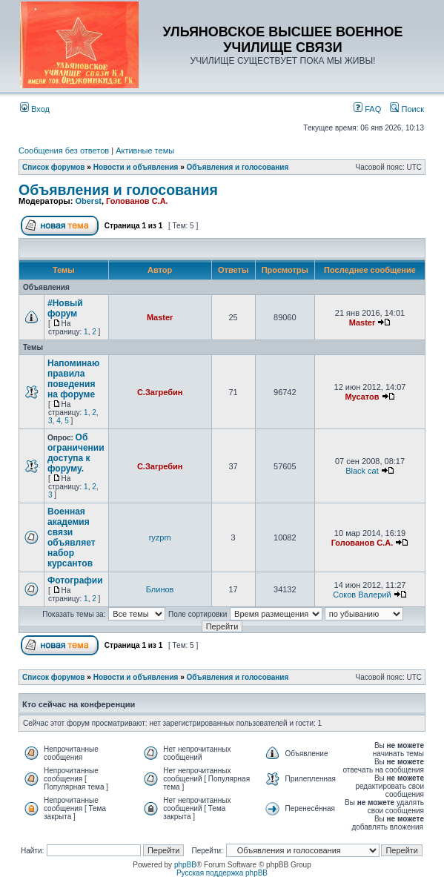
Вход (35, 109)
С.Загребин (159, 392)
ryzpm (160, 537)
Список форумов (53, 167)
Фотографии (75, 580)
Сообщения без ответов (64, 150)
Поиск (407, 109)
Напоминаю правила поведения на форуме (73, 379)
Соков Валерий (362, 594)
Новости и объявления (136, 167)
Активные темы (145, 150)
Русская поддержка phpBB (222, 873)
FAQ (367, 109)
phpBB (185, 865)
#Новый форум (65, 308)
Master (160, 317)
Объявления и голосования (238, 167)
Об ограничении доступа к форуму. (76, 453)
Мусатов (362, 396)
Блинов (160, 589)
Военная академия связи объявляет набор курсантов (71, 537)
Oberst (88, 200)
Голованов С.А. (137, 200)
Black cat (362, 470)
